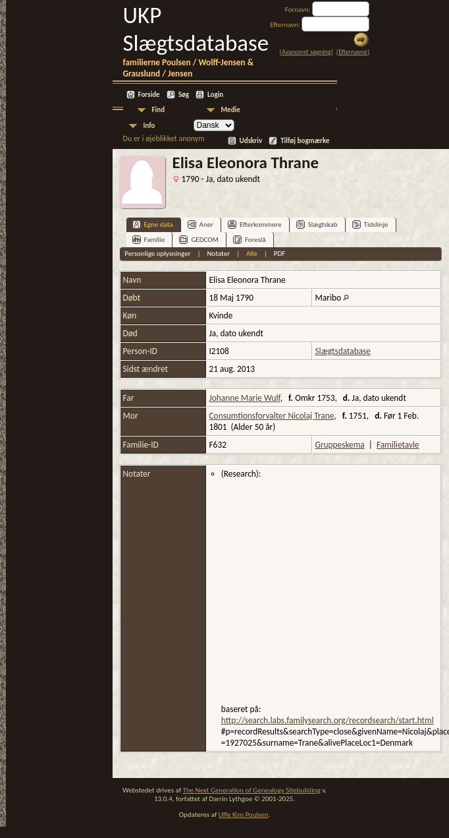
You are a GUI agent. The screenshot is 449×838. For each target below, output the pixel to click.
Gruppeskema (340, 444)
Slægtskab (317, 224)
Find (158, 109)
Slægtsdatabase (343, 351)
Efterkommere (255, 224)
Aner (200, 224)
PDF (280, 253)
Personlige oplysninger (157, 253)
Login (215, 94)
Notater (218, 253)
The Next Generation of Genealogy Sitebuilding (251, 790)
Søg (183, 94)
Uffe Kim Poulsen (244, 814)
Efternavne (352, 51)
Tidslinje (370, 224)
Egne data (152, 224)
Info (149, 125)
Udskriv (251, 140)
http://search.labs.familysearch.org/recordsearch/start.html (327, 720)
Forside (149, 94)
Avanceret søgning (306, 51)
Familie (148, 240)
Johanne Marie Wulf (244, 398)
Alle (251, 253)
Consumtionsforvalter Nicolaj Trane (271, 415)
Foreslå (249, 240)
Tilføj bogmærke (304, 140)
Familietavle (398, 444)
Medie (230, 109)
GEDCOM (199, 240)
